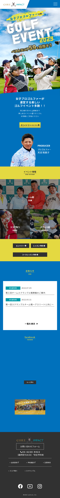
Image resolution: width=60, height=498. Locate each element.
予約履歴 (32, 462)
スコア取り (13, 471)
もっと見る (30, 382)
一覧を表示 (30, 324)
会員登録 (15, 462)
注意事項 (47, 462)
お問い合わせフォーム (30, 446)
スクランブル (30, 471)
